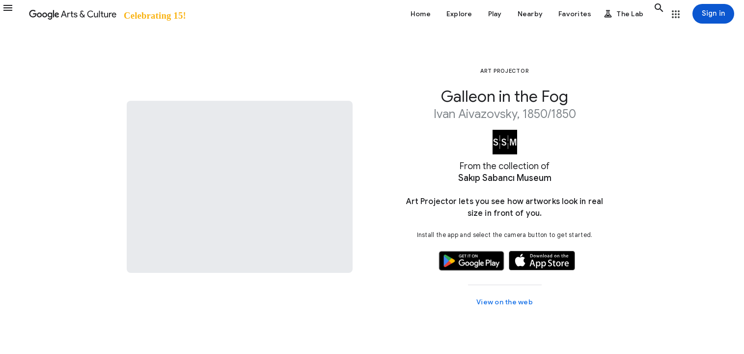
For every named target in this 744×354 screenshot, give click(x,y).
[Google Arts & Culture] (107, 14)
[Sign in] (713, 14)
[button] (14, 14)
